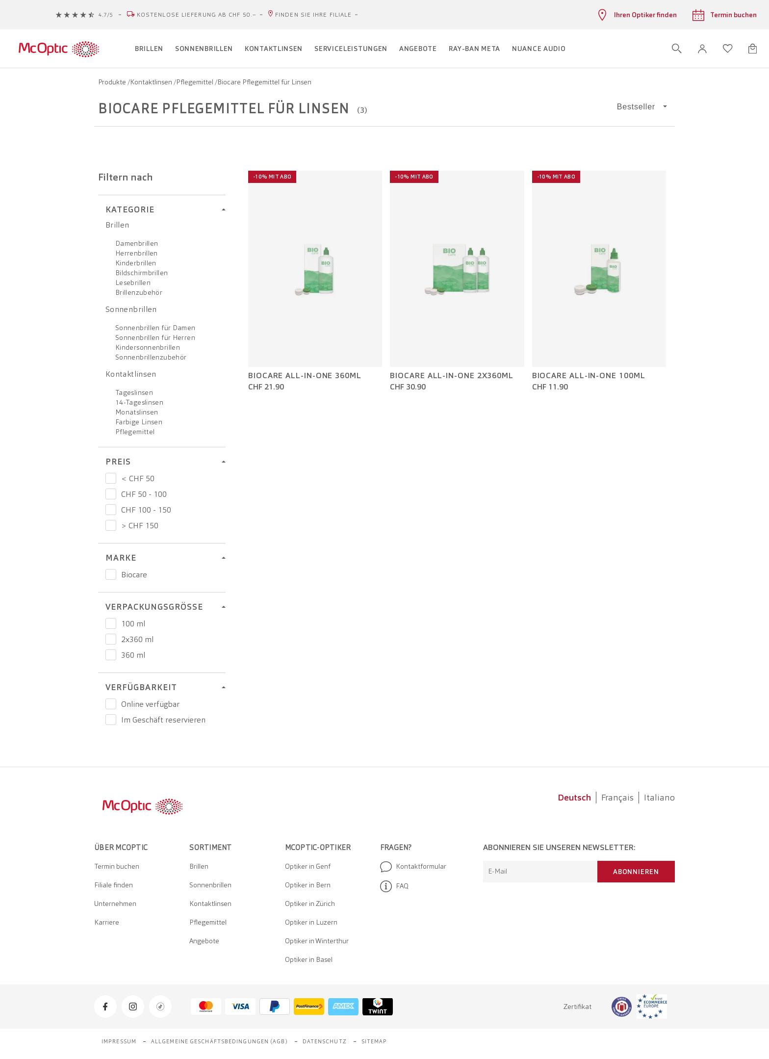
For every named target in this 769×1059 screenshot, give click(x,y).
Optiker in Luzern (311, 922)
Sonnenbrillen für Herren (155, 337)
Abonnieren (636, 871)
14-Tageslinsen (139, 402)
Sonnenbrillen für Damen (155, 327)
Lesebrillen (133, 282)
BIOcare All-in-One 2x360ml (451, 376)
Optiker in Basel (309, 959)
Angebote (204, 940)
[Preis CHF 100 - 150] (110, 509)
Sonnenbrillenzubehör (150, 357)
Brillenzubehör (138, 292)
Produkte (113, 81)
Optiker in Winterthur (317, 940)
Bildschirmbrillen (141, 272)
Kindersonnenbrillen (147, 347)
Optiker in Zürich (310, 903)
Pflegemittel (195, 81)
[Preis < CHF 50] (110, 478)
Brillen (117, 225)
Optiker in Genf (308, 866)
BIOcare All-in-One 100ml (588, 376)
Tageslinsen (134, 392)
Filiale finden (113, 884)
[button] (702, 49)
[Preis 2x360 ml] (110, 639)
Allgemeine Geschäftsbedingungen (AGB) (219, 1041)
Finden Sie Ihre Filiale (313, 15)
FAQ (394, 886)
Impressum (119, 1041)
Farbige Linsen (138, 421)
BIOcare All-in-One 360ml (304, 376)
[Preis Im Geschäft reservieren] (110, 719)
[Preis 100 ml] (110, 623)
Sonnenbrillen (131, 309)
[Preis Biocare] (110, 574)
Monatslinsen (136, 412)
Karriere (106, 922)
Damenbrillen (136, 243)
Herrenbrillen (136, 253)
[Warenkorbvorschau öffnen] (752, 48)
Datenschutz (325, 1041)
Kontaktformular (413, 867)
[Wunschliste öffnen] (728, 48)
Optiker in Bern (308, 884)
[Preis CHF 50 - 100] (110, 494)
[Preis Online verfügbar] (110, 703)
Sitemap (374, 1041)
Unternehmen (115, 903)
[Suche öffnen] (677, 48)
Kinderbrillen (135, 262)
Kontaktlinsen (152, 81)
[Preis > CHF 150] (110, 525)
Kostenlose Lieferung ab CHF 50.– (196, 15)
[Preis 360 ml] (110, 654)
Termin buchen (116, 866)
